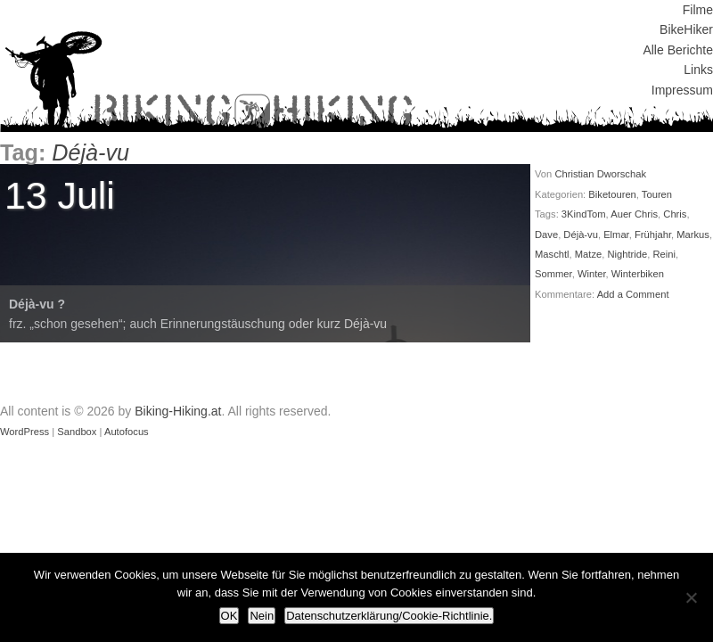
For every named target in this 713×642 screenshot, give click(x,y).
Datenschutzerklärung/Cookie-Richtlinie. (389, 615)
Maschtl (552, 254)
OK (229, 615)
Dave (546, 234)
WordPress (24, 431)
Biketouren (612, 194)
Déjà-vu (580, 234)
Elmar (616, 234)
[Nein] (691, 597)
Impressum (682, 90)
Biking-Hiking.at (178, 411)
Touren (657, 194)
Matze (588, 254)
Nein (262, 615)
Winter (592, 273)
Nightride (627, 254)
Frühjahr (653, 234)
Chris (674, 214)
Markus (692, 234)
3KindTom (583, 214)
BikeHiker (686, 29)
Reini (664, 254)
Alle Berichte (678, 50)
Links (698, 69)
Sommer (553, 273)
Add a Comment (633, 294)
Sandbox (76, 431)
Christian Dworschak (600, 174)
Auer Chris (634, 214)
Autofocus (126, 431)
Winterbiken (637, 273)
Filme (698, 10)
